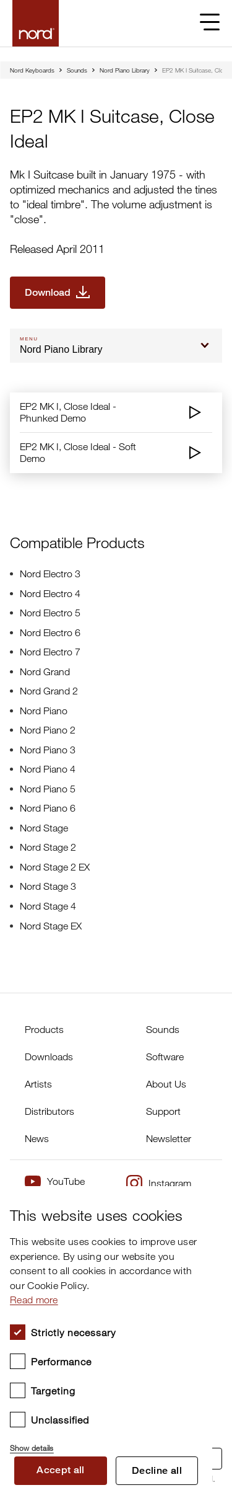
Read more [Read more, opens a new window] (34, 1299)
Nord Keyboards (32, 70)
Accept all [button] (61, 1470)
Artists (38, 1083)
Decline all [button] (157, 1470)
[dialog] (106, 1342)
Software (165, 1056)
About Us (166, 1083)
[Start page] (35, 23)
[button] (106, 1442)
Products (44, 1029)
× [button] (198, 1199)
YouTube (55, 1181)
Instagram (158, 1183)
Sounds (77, 70)
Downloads (49, 1056)
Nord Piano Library (125, 70)
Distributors (49, 1111)
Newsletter (168, 1138)
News (37, 1138)
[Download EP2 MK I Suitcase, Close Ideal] (57, 293)
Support (163, 1111)
